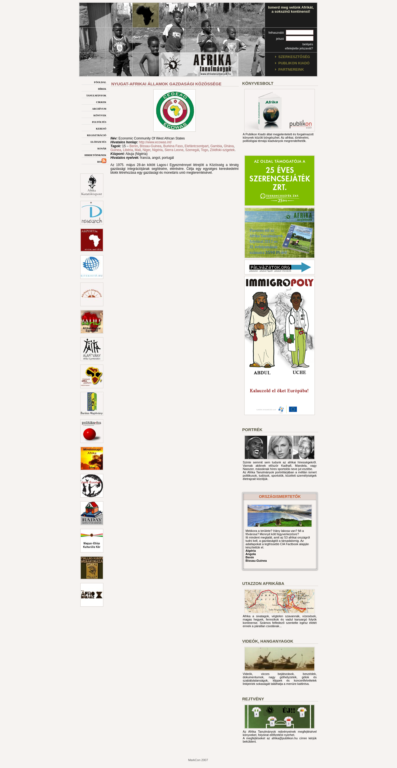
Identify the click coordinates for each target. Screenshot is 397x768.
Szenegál (192, 150)
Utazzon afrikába (263, 583)
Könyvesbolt (257, 83)
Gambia (216, 146)
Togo (204, 150)
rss (101, 161)
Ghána (229, 146)
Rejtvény (253, 698)
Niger (146, 150)
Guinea (116, 150)
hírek (102, 88)
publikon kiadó (294, 63)
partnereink (291, 69)
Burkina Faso (173, 146)
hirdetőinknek (95, 155)
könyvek (99, 115)
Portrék (252, 429)
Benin (133, 146)
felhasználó (276, 32)
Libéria (128, 150)
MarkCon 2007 (198, 760)
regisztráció (96, 135)
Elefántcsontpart (197, 146)
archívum (99, 108)
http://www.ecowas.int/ (155, 142)
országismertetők (280, 496)
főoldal (100, 82)
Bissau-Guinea (151, 146)
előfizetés (98, 141)
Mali (138, 150)
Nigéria (157, 150)
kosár (101, 148)
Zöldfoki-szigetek (222, 150)
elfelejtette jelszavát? (299, 48)
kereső (101, 128)
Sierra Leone (174, 150)
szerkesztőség (294, 57)
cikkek (101, 102)
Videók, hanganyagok (267, 641)
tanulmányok (96, 95)
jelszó (280, 38)
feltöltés (99, 122)
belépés (307, 44)
